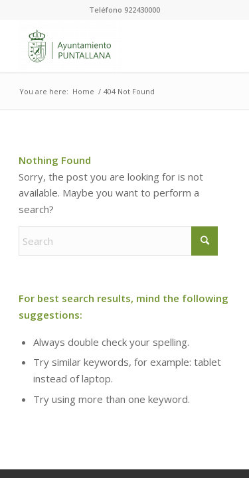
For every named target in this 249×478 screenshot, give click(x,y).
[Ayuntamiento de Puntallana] (103, 45)
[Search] (118, 241)
